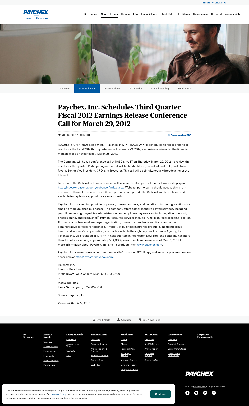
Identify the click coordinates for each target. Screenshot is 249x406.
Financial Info (149, 13)
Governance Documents (174, 356)
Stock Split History (126, 356)
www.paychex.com (149, 246)
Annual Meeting (160, 90)
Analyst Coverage (129, 371)
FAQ (68, 357)
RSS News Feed (151, 321)
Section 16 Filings (153, 362)
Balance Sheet (97, 362)
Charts (124, 346)
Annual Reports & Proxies (99, 352)
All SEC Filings (152, 346)
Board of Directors (177, 346)
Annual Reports (152, 351)
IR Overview (91, 13)
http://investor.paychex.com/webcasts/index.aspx (91, 189)
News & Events (109, 13)
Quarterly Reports (149, 356)
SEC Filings (183, 13)
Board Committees (177, 351)
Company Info (129, 13)
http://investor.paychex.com (94, 258)
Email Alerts (185, 90)
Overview (64, 90)
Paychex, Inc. (199, 388)
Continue (160, 394)
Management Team (72, 347)
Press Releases (87, 90)
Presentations (112, 90)
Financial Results (99, 346)
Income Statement (99, 357)
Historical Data (128, 351)
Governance (200, 13)
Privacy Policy (58, 394)
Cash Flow (96, 367)
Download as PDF (179, 137)
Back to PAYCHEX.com (214, 2)
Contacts (126, 321)
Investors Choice (129, 362)
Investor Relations (36, 18)
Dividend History (129, 367)
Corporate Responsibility (225, 13)
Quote (124, 341)
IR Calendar (135, 90)
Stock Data (167, 13)
